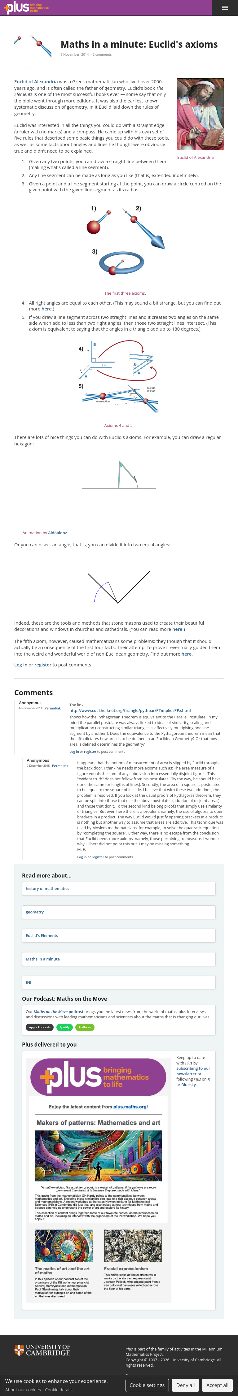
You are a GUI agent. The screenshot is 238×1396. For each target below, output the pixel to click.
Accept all (217, 1385)
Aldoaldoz (57, 532)
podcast (58, 1011)
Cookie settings (147, 1385)
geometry (35, 912)
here (47, 309)
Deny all (185, 1385)
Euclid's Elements (42, 935)
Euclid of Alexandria (36, 81)
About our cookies (23, 1390)
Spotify (67, 1027)
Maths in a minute (43, 959)
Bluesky (188, 1085)
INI (28, 982)
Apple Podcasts (40, 1027)
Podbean (88, 1027)
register (42, 664)
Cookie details (59, 1390)
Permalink (53, 708)
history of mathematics (47, 888)
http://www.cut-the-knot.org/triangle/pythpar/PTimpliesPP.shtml (130, 710)
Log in (20, 664)
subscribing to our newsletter (193, 1071)
